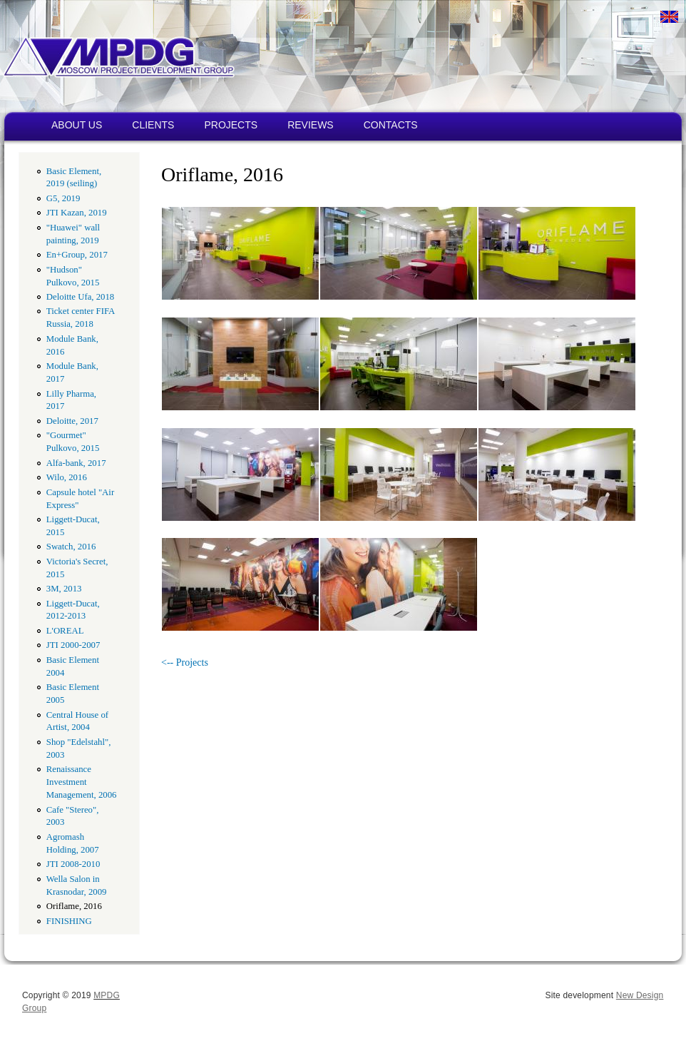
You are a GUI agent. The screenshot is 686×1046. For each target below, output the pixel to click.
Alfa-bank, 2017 (76, 463)
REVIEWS (310, 125)
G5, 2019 (63, 198)
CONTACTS (391, 125)
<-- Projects (184, 662)
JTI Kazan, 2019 (76, 213)
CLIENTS (153, 125)
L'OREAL (65, 631)
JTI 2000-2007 (73, 645)
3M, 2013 (64, 589)
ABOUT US (76, 125)
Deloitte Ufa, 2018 (80, 297)
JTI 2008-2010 (73, 864)
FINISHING (69, 921)
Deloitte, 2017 (72, 421)
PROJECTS (230, 125)
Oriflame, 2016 (74, 906)
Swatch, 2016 (71, 547)
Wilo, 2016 (66, 477)
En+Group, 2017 (77, 255)
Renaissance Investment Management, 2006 (81, 782)
